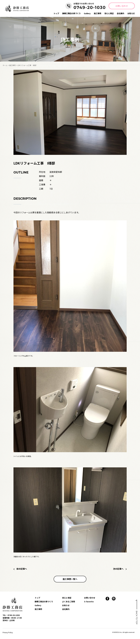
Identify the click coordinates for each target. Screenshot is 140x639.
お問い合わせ (121, 5)
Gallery (87, 13)
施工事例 (97, 13)
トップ (56, 13)
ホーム (5, 65)
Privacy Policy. (8, 632)
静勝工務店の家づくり (71, 13)
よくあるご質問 (68, 601)
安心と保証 (109, 13)
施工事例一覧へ (70, 579)
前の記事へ (20, 569)
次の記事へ (120, 569)
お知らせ (131, 13)
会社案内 (120, 13)
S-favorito (89, 601)
